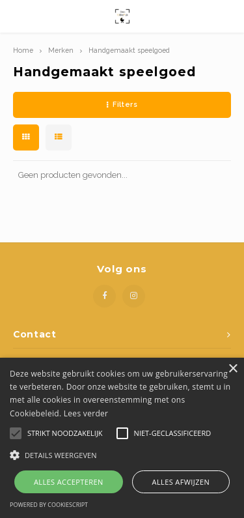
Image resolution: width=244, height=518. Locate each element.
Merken (61, 50)
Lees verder (86, 413)
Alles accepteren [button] (68, 482)
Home (23, 50)
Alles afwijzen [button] (181, 482)
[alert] (122, 438)
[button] (122, 454)
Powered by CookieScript (49, 504)
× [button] (232, 369)
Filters (122, 104)
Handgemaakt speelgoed (129, 50)
